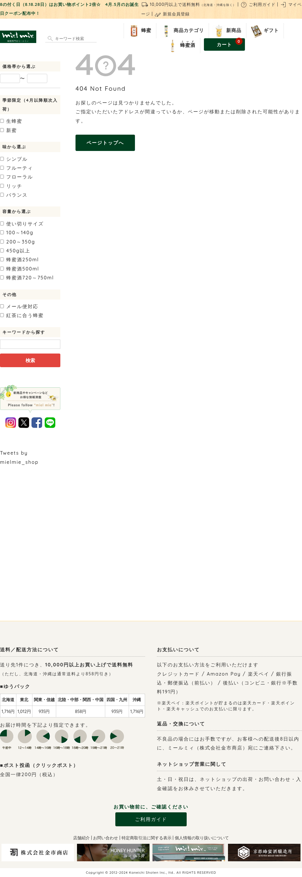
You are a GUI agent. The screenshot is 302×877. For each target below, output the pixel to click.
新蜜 (8, 130)
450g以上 (15, 251)
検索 (30, 360)
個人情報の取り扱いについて (202, 838)
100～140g (17, 232)
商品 (181, 30)
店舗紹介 (81, 838)
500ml (19, 269)
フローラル (16, 177)
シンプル (14, 159)
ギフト (264, 30)
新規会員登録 (172, 14)
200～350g (17, 242)
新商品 (226, 30)
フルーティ (16, 168)
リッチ (11, 186)
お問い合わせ (105, 838)
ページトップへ (105, 143)
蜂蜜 (138, 30)
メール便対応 (19, 306)
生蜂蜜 (11, 121)
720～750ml (27, 278)
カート (230, 42)
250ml (19, 259)
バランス (14, 195)
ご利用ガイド (258, 4)
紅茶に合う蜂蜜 (22, 315)
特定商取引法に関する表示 (147, 838)
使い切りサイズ (22, 224)
